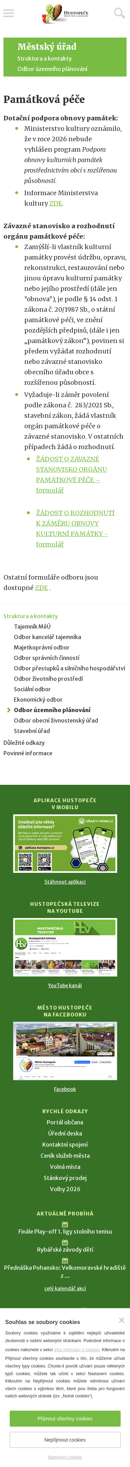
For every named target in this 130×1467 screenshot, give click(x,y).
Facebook (65, 1089)
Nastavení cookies (65, 1457)
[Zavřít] (121, 1320)
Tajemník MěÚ (32, 626)
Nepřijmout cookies (65, 1440)
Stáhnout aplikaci (65, 882)
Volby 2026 (65, 1189)
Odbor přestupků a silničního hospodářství (69, 668)
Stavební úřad (32, 730)
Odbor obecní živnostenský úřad (56, 720)
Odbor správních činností (46, 657)
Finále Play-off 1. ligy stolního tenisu (65, 1231)
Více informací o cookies (76, 1349)
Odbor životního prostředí (48, 678)
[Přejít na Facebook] (65, 1051)
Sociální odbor (32, 689)
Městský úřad (46, 46)
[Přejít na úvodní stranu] (65, 14)
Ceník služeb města (65, 1155)
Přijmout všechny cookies (65, 1418)
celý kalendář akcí (65, 1288)
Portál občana (65, 1122)
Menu (8, 13)
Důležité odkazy (24, 742)
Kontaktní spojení (65, 1144)
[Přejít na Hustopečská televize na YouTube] (65, 947)
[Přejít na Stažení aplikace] (65, 843)
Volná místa (65, 1166)
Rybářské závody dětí (65, 1249)
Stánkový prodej (65, 1177)
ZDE (55, 203)
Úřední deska (65, 1133)
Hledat (120, 13)
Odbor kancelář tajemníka (47, 636)
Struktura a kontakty (44, 58)
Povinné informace (27, 753)
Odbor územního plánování (52, 68)
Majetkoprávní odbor (42, 647)
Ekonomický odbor (38, 699)
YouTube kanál (65, 985)
